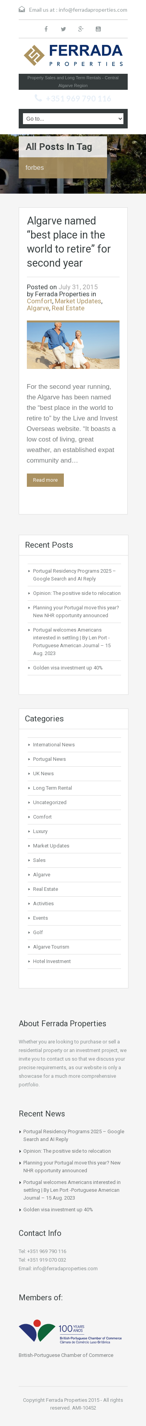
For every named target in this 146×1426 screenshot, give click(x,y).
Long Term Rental (52, 788)
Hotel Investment (52, 961)
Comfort (39, 301)
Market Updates (78, 301)
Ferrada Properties (62, 294)
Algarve (38, 308)
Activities (43, 903)
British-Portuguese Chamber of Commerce (66, 1355)
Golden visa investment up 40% (68, 668)
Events (40, 918)
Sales (39, 860)
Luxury (40, 831)
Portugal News (49, 759)
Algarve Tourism (51, 947)
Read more (45, 480)
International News (54, 745)
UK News (43, 773)
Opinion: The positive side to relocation (77, 593)
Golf (38, 932)
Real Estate (68, 308)
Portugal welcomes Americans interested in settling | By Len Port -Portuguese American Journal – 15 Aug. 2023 (72, 1190)
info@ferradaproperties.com (93, 9)
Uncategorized (50, 802)
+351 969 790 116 (78, 98)
